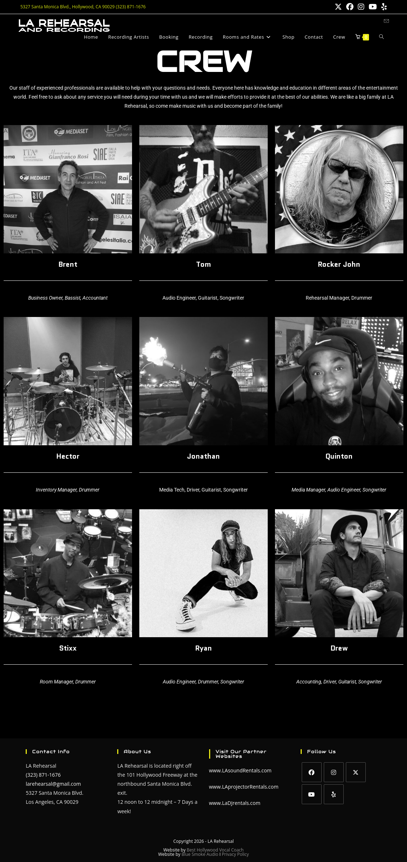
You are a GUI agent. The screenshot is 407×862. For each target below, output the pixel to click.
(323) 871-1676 (43, 774)
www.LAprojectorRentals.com (244, 786)
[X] (356, 772)
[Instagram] (334, 772)
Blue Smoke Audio (201, 854)
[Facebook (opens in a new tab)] (350, 6)
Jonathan (203, 456)
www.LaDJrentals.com (234, 802)
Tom (203, 264)
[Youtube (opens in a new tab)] (372, 6)
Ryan (203, 648)
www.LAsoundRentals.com (240, 770)
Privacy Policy (235, 854)
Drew (339, 648)
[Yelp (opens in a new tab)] (383, 6)
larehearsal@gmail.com (53, 783)
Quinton (339, 456)
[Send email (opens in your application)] (386, 21)
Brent (67, 264)
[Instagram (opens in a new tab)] (361, 6)
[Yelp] (334, 794)
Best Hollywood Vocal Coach (215, 850)
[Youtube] (312, 794)
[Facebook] (312, 772)
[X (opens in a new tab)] (338, 6)
